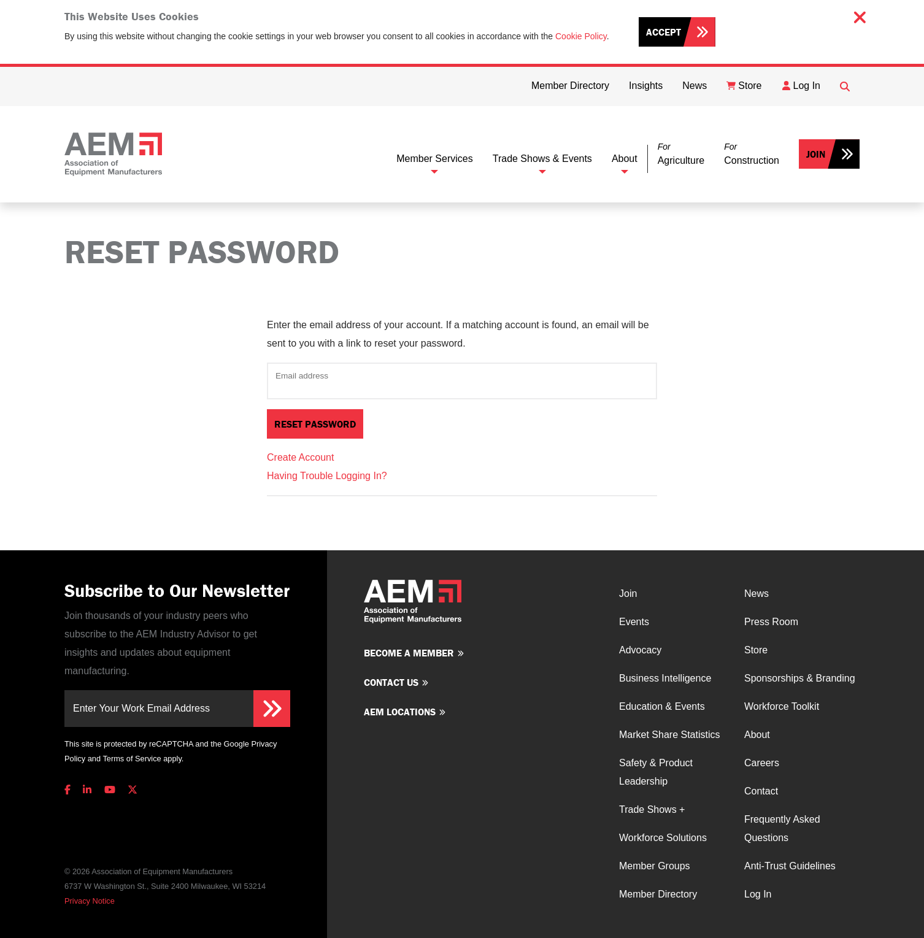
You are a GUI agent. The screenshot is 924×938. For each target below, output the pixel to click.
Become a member (409, 653)
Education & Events (662, 706)
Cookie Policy (581, 36)
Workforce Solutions (663, 837)
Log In (757, 894)
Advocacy (640, 650)
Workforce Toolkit (781, 706)
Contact (761, 791)
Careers (761, 763)
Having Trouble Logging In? (327, 476)
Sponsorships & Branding (799, 678)
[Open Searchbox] (845, 86)
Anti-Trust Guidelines (790, 866)
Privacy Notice (89, 900)
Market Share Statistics (669, 734)
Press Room (771, 622)
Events (634, 622)
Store (756, 650)
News (756, 593)
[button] (681, 154)
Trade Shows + (652, 809)
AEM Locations (400, 711)
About (624, 158)
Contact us (391, 682)
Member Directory (658, 894)
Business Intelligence (665, 678)
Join (815, 154)
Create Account (300, 457)
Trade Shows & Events (542, 158)
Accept (663, 32)
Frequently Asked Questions (782, 828)
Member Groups (654, 866)
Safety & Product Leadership (656, 772)
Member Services (434, 158)
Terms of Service (131, 758)
